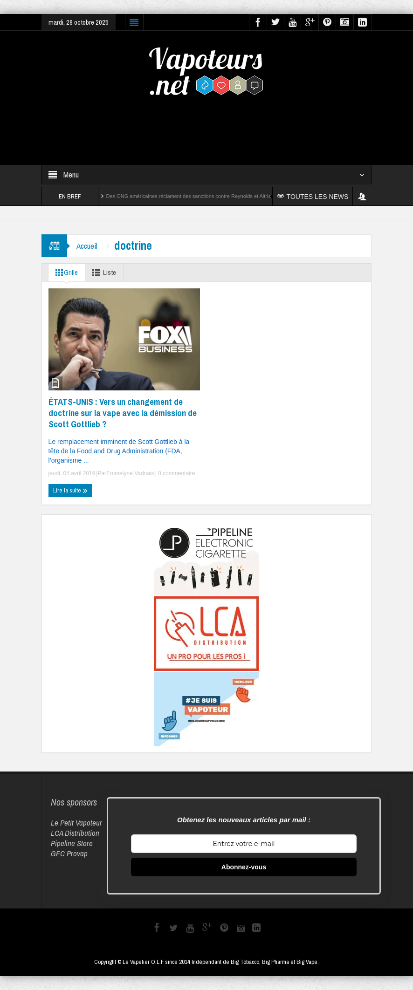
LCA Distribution (75, 832)
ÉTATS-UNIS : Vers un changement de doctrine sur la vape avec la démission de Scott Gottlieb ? (122, 413)
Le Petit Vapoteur (76, 822)
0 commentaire (176, 473)
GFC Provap (69, 853)
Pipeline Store (72, 843)
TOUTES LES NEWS (313, 196)
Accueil (86, 245)
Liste (102, 272)
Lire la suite (70, 490)
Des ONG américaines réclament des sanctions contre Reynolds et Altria (188, 196)
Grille (65, 272)
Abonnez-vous (243, 867)
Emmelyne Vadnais (130, 473)
